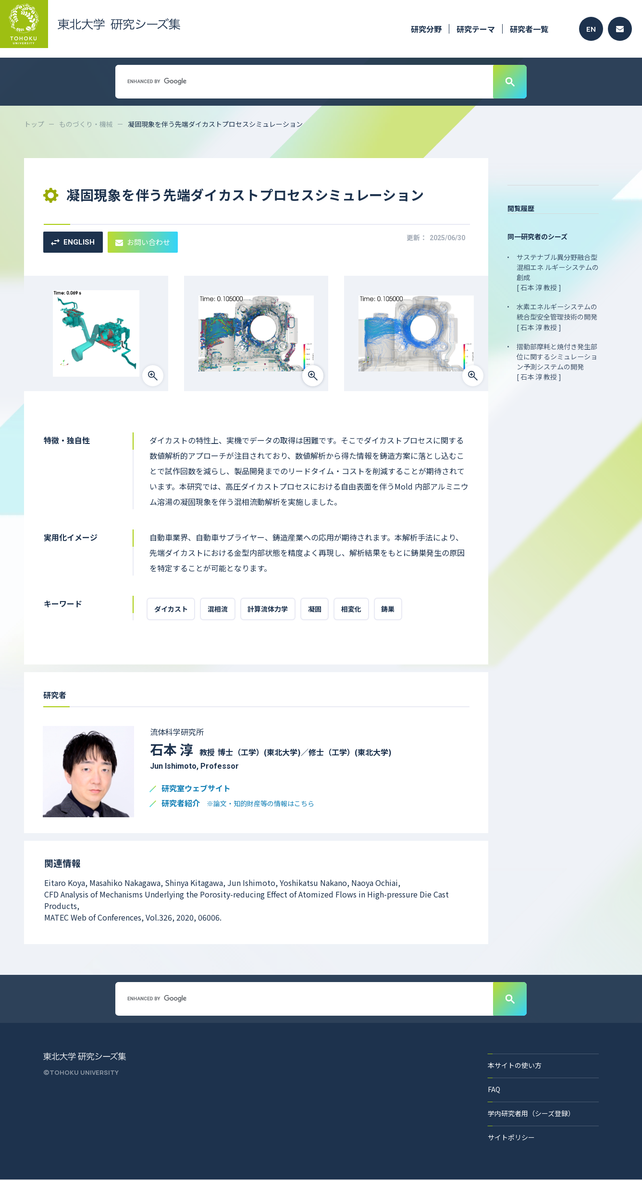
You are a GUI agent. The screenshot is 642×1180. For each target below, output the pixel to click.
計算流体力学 (268, 609)
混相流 (218, 609)
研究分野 (426, 29)
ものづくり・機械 (86, 124)
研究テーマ (476, 29)
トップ (34, 124)
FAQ (494, 1089)
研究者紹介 (237, 804)
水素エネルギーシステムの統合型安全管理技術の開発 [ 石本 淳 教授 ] (557, 317)
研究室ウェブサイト (196, 789)
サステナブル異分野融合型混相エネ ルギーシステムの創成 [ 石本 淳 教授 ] (558, 272)
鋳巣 (389, 609)
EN (591, 29)
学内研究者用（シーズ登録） (531, 1114)
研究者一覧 (529, 29)
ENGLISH (73, 242)
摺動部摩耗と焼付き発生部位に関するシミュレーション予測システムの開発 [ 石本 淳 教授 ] (557, 361)
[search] (303, 81)
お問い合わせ (142, 242)
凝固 (315, 609)
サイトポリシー (511, 1138)
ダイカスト (171, 609)
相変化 (353, 609)
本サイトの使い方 (515, 1065)
